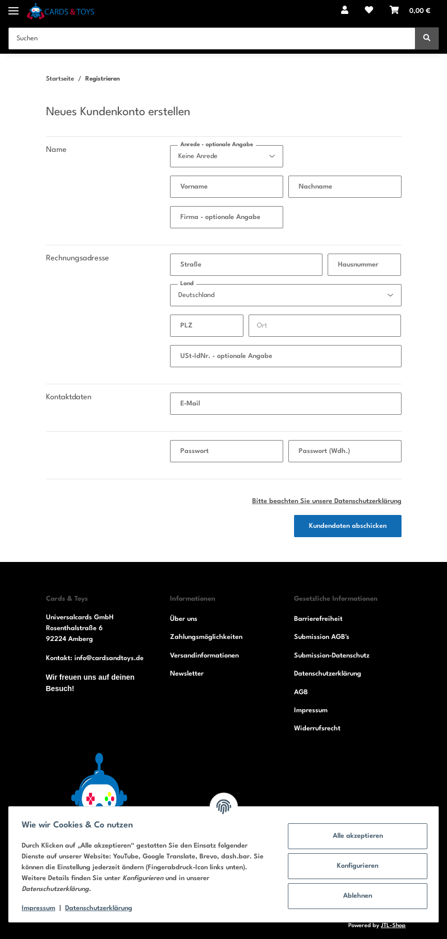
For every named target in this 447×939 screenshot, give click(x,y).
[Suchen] (211, 38)
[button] (345, 11)
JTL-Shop (393, 926)
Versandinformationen (204, 655)
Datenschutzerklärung (327, 673)
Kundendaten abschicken (348, 526)
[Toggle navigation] (13, 6)
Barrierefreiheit (318, 619)
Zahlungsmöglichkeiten (206, 637)
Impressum (311, 710)
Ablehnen (354, 896)
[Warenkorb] (410, 11)
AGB (301, 692)
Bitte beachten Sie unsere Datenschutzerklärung (327, 501)
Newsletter (187, 673)
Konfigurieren (354, 866)
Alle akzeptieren (354, 836)
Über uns (183, 619)
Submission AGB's (321, 637)
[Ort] (325, 326)
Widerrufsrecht (317, 728)
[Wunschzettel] (369, 11)
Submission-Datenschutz (331, 655)
